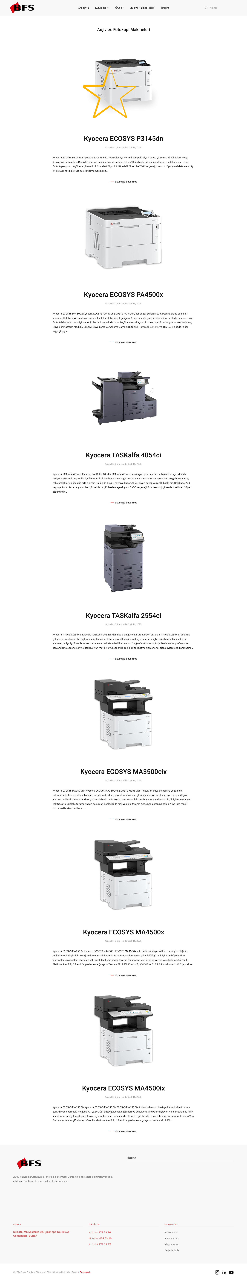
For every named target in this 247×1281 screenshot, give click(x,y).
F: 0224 (100, 1244)
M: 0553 (100, 1238)
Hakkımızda (171, 1232)
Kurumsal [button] (102, 8)
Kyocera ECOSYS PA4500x (123, 295)
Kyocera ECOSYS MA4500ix (123, 1088)
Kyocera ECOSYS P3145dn (123, 139)
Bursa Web (85, 1272)
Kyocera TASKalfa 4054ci (123, 455)
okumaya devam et (126, 182)
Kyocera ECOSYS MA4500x (123, 932)
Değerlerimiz (171, 1250)
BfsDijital (115, 147)
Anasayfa (83, 8)
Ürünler (119, 8)
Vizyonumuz (171, 1244)
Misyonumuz (171, 1238)
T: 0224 (100, 1232)
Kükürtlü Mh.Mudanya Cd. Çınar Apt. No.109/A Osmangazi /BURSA (41, 1234)
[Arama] (222, 7)
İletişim (165, 8)
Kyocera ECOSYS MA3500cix (123, 772)
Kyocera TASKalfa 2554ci (123, 616)
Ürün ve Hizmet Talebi (142, 8)
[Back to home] (22, 8)
